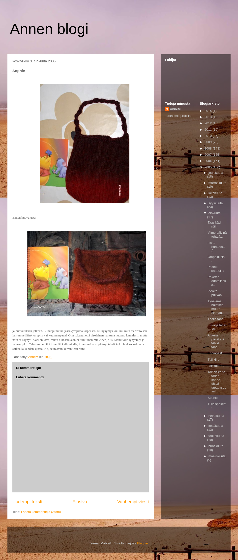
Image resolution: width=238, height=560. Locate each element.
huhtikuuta (215, 446)
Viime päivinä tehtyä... (217, 234)
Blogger (142, 543)
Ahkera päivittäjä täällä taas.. (216, 341)
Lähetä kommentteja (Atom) (41, 512)
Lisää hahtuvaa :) (216, 246)
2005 (209, 167)
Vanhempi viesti (133, 501)
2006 (209, 161)
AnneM (175, 109)
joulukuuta (215, 173)
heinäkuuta (216, 416)
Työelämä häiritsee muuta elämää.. (216, 307)
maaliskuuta (217, 456)
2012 (209, 123)
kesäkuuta (215, 426)
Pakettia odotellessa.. (217, 280)
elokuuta (214, 213)
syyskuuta (215, 203)
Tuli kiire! (214, 359)
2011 (209, 129)
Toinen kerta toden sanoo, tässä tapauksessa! (217, 381)
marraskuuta (217, 183)
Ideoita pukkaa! (215, 293)
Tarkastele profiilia (178, 116)
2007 (209, 154)
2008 (209, 148)
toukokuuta (216, 436)
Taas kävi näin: (214, 224)
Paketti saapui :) (216, 269)
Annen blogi (49, 29)
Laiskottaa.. (216, 366)
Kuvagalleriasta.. (216, 327)
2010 (209, 136)
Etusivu (79, 501)
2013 (209, 117)
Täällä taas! (216, 319)
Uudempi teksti (27, 501)
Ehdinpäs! (215, 353)
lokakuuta (215, 193)
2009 (209, 142)
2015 (209, 111)
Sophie (212, 398)
